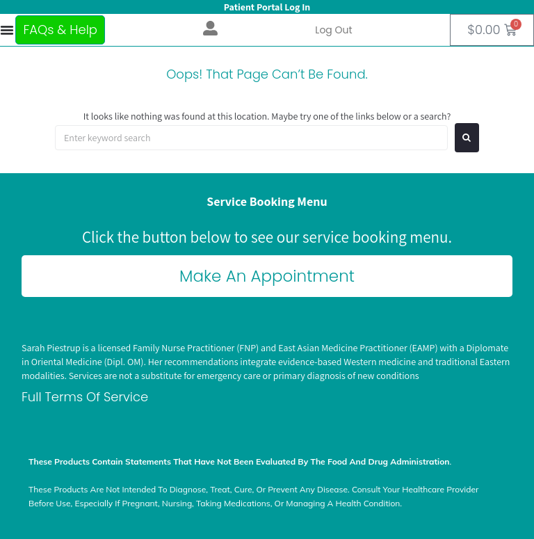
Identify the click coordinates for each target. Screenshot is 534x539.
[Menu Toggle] (6, 30)
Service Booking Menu (267, 201)
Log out (333, 30)
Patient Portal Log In (267, 7)
